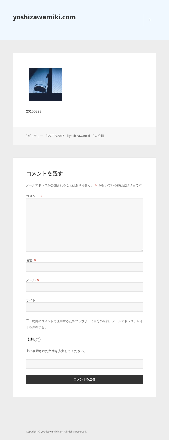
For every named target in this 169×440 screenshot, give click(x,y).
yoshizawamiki (79, 136)
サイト (31, 300)
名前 (31, 260)
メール (33, 280)
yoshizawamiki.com (44, 17)
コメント (34, 196)
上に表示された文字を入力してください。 (56, 351)
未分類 (99, 136)
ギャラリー (35, 136)
